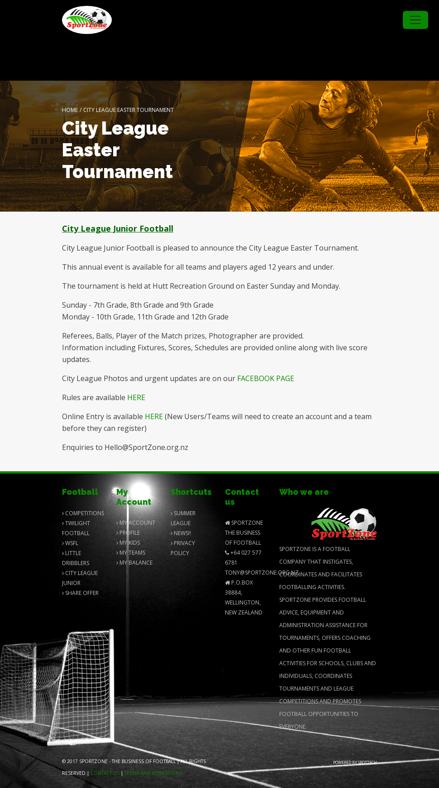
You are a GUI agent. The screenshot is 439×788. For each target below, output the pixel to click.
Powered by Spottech (355, 762)
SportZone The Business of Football (244, 532)
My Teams (130, 552)
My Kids (128, 542)
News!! (181, 533)
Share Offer (80, 593)
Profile (128, 533)
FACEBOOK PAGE (265, 378)
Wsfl (70, 543)
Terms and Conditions (153, 773)
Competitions (83, 513)
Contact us (105, 773)
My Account (135, 523)
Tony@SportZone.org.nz (262, 572)
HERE (136, 397)
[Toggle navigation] (415, 20)
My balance (134, 562)
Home (70, 110)
